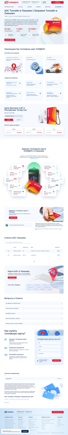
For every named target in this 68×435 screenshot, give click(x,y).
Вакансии (59, 420)
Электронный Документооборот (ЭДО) (48, 419)
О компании (59, 419)
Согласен (25, 431)
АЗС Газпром (38, 287)
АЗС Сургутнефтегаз (30, 287)
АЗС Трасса (49, 289)
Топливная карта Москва (8, 427)
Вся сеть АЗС (20, 419)
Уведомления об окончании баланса (48, 423)
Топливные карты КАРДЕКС (9, 420)
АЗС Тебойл (20, 424)
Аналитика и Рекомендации (46, 420)
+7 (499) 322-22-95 (23, 1)
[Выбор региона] (13, 116)
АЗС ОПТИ (55, 287)
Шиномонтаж (44, 428)
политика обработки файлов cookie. (13, 431)
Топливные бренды (32, 424)
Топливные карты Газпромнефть (9, 423)
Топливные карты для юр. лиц (9, 419)
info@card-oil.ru (31, 1)
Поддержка (43, 424)
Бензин (30, 420)
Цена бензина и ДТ (32, 430)
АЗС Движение (42, 289)
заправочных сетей (33, 158)
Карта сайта (59, 423)
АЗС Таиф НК (35, 289)
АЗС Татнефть (20, 423)
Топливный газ (31, 423)
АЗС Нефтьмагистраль (47, 287)
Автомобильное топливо (33, 419)
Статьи (30, 428)
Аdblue (43, 427)
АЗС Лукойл (20, 420)
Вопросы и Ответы (60, 424)
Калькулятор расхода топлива (34, 427)
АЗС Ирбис (29, 289)
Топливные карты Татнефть (9, 424)
